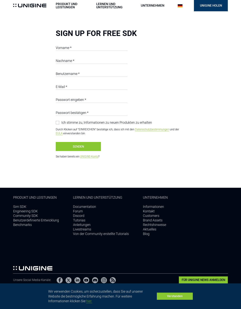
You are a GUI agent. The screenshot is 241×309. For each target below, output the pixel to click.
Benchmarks (22, 225)
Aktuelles (149, 229)
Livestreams (82, 229)
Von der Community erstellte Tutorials (101, 234)
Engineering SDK (25, 211)
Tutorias (79, 220)
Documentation (84, 207)
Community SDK (25, 216)
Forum (78, 211)
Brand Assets (152, 220)
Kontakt (149, 211)
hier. (89, 301)
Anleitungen (82, 225)
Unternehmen (152, 5)
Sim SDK (19, 207)
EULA (59, 133)
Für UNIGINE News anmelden (203, 280)
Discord (78, 216)
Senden (78, 146)
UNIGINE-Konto (89, 156)
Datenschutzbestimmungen (152, 129)
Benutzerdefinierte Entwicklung (36, 220)
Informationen (153, 207)
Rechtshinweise (154, 225)
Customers (151, 216)
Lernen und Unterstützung (109, 5)
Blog (146, 234)
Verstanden (175, 296)
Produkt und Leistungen (66, 5)
